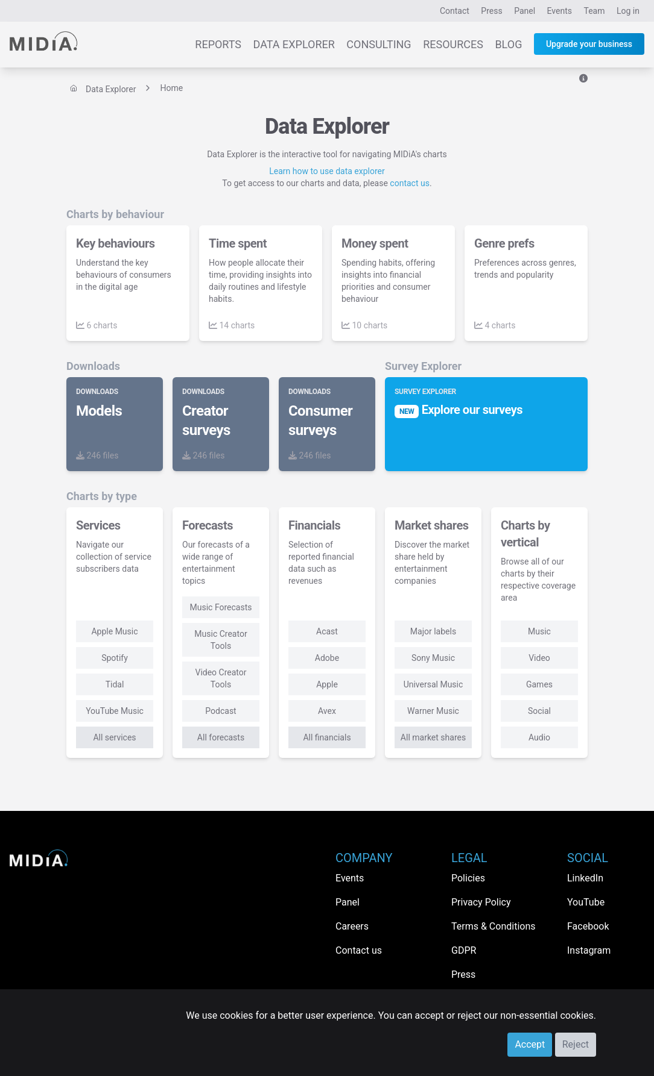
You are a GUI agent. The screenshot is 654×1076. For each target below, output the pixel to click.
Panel (524, 11)
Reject (575, 1044)
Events (559, 11)
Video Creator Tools (220, 678)
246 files (97, 455)
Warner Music (433, 711)
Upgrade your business (589, 44)
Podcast (220, 711)
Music (539, 631)
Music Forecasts (221, 607)
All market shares (433, 737)
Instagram (589, 950)
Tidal (115, 684)
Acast (327, 631)
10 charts (364, 325)
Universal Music (433, 684)
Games (539, 684)
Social (539, 711)
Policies (468, 878)
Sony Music (433, 658)
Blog (508, 44)
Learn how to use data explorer (327, 171)
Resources (453, 44)
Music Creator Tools (220, 640)
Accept (530, 1044)
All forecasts (220, 737)
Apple (327, 684)
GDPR (463, 950)
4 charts (494, 325)
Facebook (588, 926)
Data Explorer (294, 44)
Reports (218, 44)
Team (594, 11)
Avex (327, 711)
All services (114, 737)
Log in (628, 11)
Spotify (114, 658)
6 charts (96, 325)
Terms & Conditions (493, 926)
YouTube (586, 902)
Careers (352, 926)
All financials (327, 737)
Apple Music (114, 631)
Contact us (358, 950)
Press (491, 11)
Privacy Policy (481, 902)
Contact (454, 11)
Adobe (327, 658)
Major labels (433, 631)
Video (539, 658)
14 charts (232, 325)
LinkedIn (585, 878)
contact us (410, 183)
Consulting (378, 44)
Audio (539, 737)
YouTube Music (115, 711)
